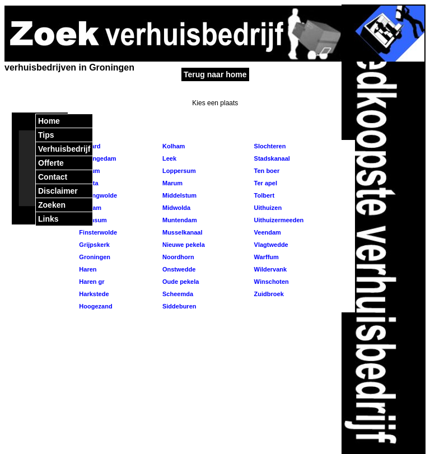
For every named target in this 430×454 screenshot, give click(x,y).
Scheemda (177, 294)
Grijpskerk (93, 244)
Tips (46, 134)
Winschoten (271, 281)
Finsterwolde (97, 232)
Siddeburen (179, 306)
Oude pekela (180, 281)
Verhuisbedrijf (64, 148)
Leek (168, 158)
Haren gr (90, 281)
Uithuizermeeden (278, 220)
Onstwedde (178, 269)
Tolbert (264, 195)
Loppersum (178, 170)
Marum (172, 183)
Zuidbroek (268, 294)
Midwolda (175, 207)
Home (49, 120)
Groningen (93, 257)
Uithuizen (267, 207)
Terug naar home (215, 74)
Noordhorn (177, 257)
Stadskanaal (271, 158)
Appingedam (96, 158)
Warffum (266, 257)
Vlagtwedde (270, 244)
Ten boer (266, 170)
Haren (86, 269)
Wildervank (270, 269)
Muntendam (179, 220)
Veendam (267, 232)
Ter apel (265, 183)
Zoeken (52, 204)
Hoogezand (94, 306)
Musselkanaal (182, 232)
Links (48, 218)
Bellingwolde (97, 195)
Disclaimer (58, 190)
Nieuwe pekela (183, 244)
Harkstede (93, 294)
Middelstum (179, 195)
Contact (52, 176)
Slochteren (269, 146)
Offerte (51, 162)
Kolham (173, 146)
